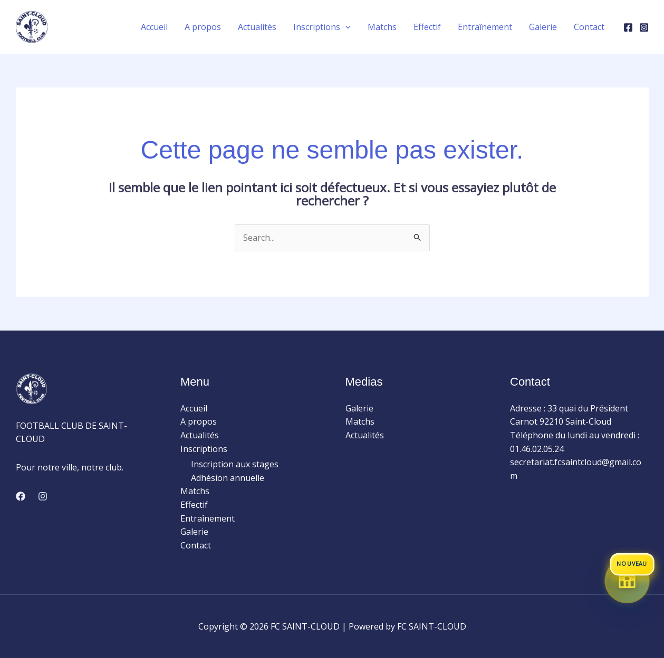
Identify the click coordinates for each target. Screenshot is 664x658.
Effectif (194, 504)
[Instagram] (644, 27)
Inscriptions (203, 449)
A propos (198, 421)
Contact (195, 545)
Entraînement (207, 518)
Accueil (193, 408)
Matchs (194, 491)
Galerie (194, 531)
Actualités (199, 435)
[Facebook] (628, 27)
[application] (345, 27)
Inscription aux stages (234, 464)
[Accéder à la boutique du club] (627, 582)
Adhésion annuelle (227, 478)
